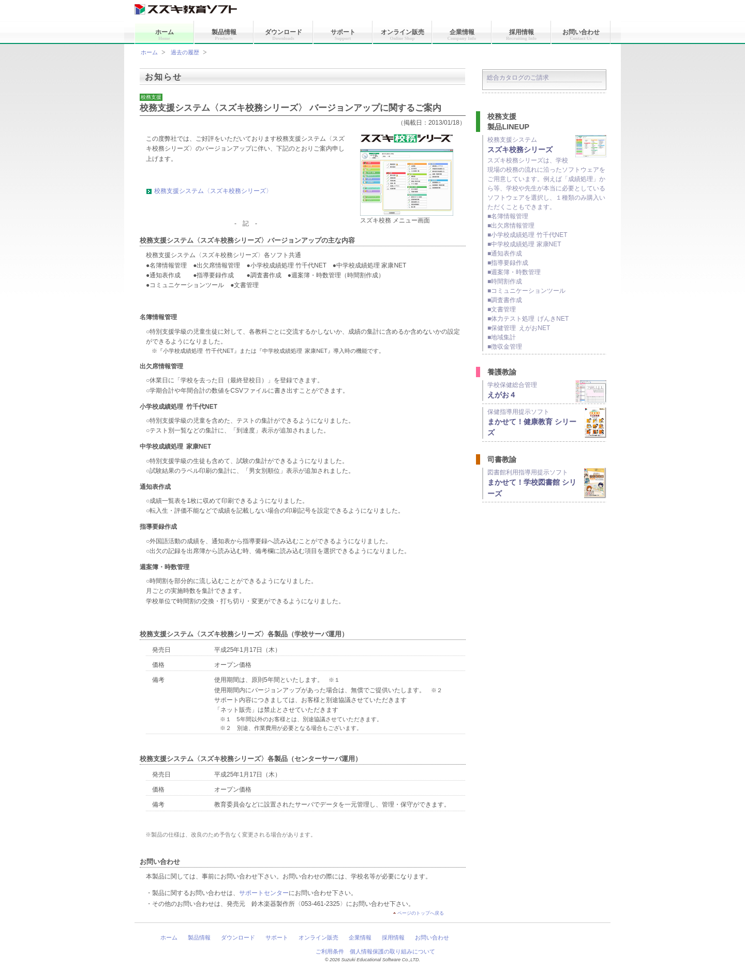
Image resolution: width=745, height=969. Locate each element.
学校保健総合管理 (546, 390)
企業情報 (462, 34)
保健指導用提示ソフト (546, 422)
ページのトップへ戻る (420, 913)
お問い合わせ (581, 34)
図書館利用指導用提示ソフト (546, 483)
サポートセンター (264, 893)
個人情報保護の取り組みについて (392, 951)
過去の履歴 (185, 52)
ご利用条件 (330, 951)
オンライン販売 (402, 34)
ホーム (164, 34)
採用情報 (521, 34)
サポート (343, 34)
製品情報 (224, 34)
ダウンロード (283, 34)
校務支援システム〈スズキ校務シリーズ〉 (213, 191)
